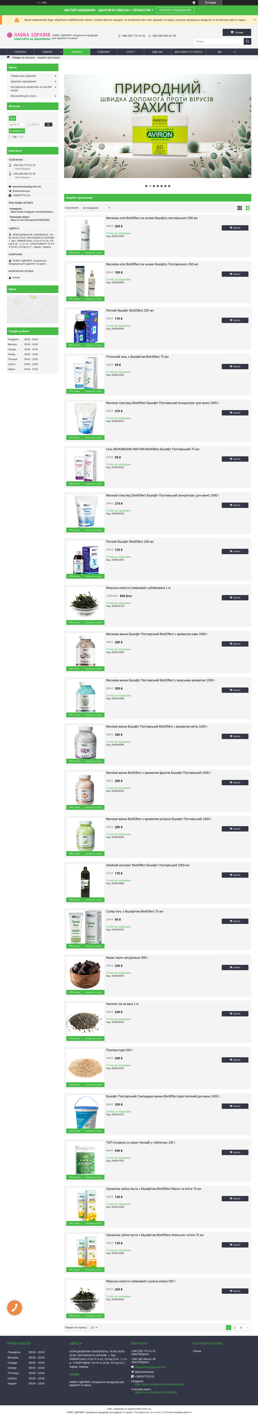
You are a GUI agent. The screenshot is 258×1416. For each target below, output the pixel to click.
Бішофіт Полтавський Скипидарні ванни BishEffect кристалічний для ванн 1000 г (163, 1096)
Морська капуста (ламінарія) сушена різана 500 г (141, 1281)
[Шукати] (247, 41)
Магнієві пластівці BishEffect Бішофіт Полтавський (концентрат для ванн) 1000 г (162, 495)
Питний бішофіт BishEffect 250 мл (130, 310)
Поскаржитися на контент (147, 1412)
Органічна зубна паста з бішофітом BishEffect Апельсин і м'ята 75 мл (155, 1235)
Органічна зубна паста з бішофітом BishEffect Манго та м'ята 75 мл (153, 1188)
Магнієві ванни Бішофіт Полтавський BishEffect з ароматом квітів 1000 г (157, 726)
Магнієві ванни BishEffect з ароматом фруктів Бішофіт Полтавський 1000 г (158, 772)
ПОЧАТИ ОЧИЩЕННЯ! (175, 10)
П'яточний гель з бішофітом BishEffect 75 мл (137, 356)
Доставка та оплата (188, 51)
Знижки (76, 51)
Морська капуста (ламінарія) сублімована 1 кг (138, 587)
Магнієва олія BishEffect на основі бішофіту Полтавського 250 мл (152, 264)
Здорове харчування (23, 81)
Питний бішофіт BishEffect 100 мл (130, 541)
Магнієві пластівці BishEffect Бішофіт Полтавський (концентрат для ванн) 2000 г (162, 403)
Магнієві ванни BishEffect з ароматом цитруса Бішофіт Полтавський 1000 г (159, 819)
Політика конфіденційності (177, 1412)
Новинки (104, 51)
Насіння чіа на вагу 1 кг (122, 1004)
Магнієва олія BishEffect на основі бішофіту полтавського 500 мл (152, 218)
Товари (47, 51)
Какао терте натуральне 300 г (127, 957)
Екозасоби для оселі (23, 95)
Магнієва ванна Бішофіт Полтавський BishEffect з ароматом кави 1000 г (157, 634)
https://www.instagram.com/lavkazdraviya (33, 211)
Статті (130, 51)
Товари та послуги (23, 57)
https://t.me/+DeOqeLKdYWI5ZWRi (30, 220)
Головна (20, 51)
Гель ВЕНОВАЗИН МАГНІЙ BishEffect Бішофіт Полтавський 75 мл (152, 449)
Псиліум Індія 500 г (119, 1050)
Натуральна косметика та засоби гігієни (31, 88)
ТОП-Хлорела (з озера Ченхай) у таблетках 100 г (141, 1142)
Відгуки (157, 51)
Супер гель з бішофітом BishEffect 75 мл (134, 911)
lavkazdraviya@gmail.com (26, 186)
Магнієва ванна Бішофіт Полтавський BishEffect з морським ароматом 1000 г (160, 680)
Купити (236, 228)
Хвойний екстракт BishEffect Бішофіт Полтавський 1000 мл (147, 865)
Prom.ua (146, 1409)
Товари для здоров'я (23, 75)
